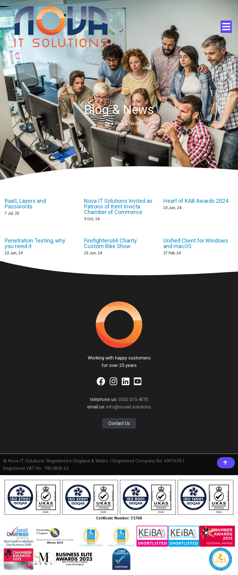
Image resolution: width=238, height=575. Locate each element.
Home (104, 123)
